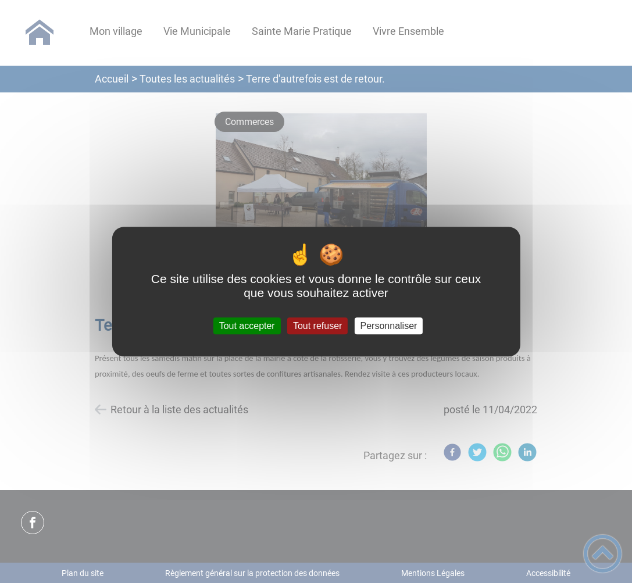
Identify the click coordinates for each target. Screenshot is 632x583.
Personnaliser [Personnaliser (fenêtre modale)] (388, 326)
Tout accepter (247, 326)
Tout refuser (317, 326)
